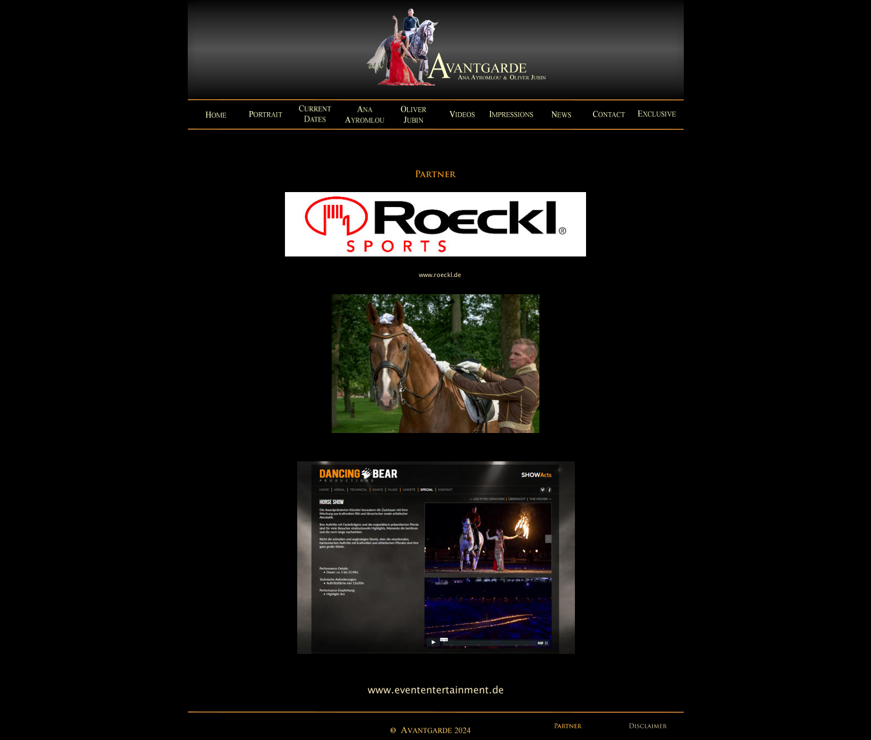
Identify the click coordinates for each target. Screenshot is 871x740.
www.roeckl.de (440, 272)
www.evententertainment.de (436, 685)
